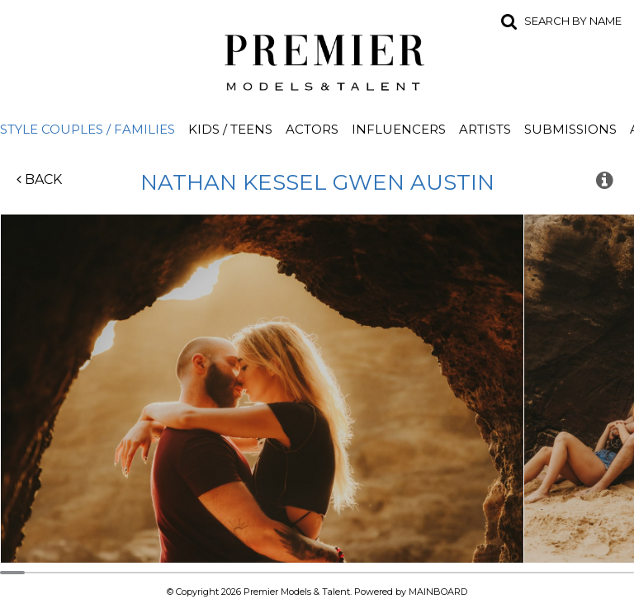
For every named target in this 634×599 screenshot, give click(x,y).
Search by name (573, 20)
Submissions (570, 129)
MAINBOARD (438, 591)
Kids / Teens (230, 129)
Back (39, 179)
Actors (312, 129)
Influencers (399, 129)
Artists (485, 129)
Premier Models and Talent (317, 59)
